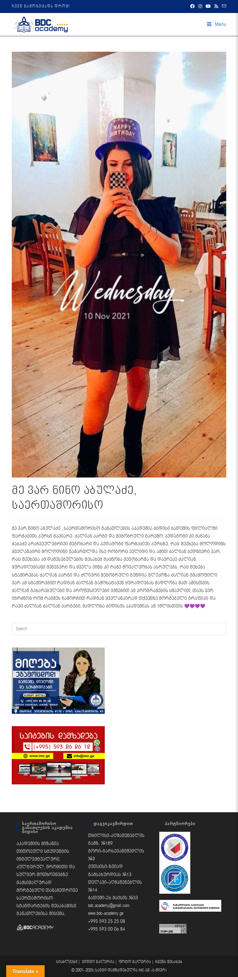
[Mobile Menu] (216, 24)
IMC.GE (145, 970)
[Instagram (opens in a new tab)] (200, 6)
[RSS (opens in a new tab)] (216, 6)
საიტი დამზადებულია (117, 970)
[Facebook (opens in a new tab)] (192, 6)
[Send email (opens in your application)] (223, 6)
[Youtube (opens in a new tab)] (208, 6)
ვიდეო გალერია (98, 962)
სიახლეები (66, 962)
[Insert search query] (119, 629)
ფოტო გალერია (135, 962)
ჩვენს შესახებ (168, 962)
